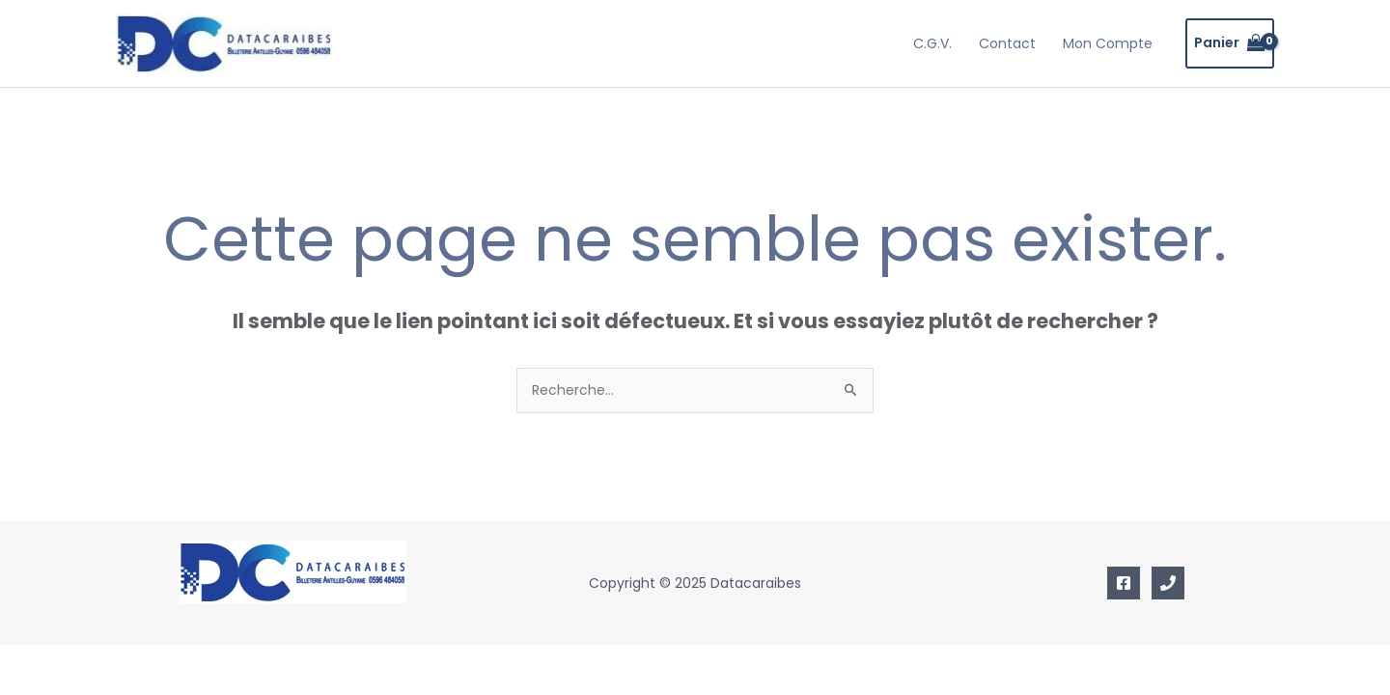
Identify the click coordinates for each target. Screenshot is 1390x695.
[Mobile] (1168, 583)
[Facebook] (1123, 583)
